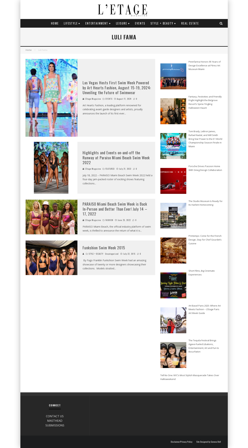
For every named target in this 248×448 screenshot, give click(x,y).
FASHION (109, 220)
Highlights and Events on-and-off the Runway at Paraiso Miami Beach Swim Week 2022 (116, 157)
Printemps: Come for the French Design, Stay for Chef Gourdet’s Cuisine (205, 239)
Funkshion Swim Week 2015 (104, 247)
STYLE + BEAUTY (162, 23)
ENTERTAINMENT (96, 23)
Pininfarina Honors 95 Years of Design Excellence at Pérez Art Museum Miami (205, 65)
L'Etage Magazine (92, 98)
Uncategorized (112, 254)
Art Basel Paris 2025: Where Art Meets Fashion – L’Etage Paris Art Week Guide (205, 309)
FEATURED (110, 169)
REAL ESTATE (190, 23)
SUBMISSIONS (54, 425)
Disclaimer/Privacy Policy (181, 442)
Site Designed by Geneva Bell (208, 442)
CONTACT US (55, 416)
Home (55, 23)
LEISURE (121, 23)
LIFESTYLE (71, 23)
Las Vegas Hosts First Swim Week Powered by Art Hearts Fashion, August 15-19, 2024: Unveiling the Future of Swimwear (117, 87)
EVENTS (140, 23)
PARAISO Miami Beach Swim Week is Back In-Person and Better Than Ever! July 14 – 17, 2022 (115, 208)
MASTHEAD (54, 421)
